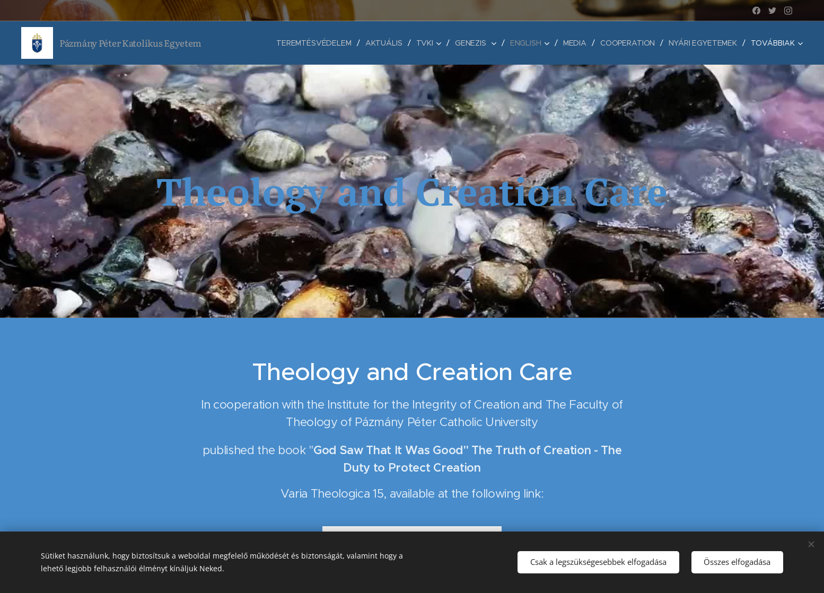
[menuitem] (311, 43)
